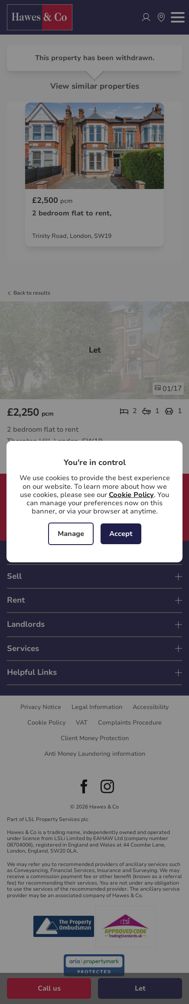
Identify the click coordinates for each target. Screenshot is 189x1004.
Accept (121, 534)
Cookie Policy (131, 495)
